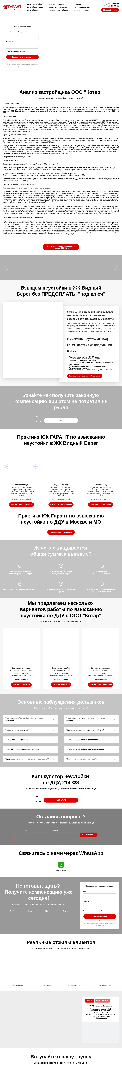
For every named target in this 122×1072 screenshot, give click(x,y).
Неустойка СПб (33, 10)
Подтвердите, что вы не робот (16, 51)
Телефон (9, 42)
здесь (34, 184)
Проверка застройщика (58, 10)
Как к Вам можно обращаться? (16, 32)
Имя (26, 830)
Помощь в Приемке (56, 4)
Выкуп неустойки (34, 4)
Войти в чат (61, 870)
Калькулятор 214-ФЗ (82, 10)
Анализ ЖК (78, 4)
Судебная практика (82, 7)
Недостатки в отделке (57, 7)
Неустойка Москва (35, 7)
